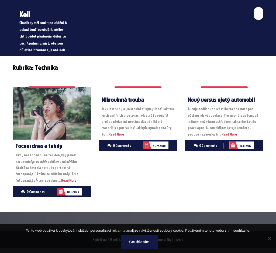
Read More (69, 180)
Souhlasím (139, 241)
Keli (24, 14)
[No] (269, 238)
